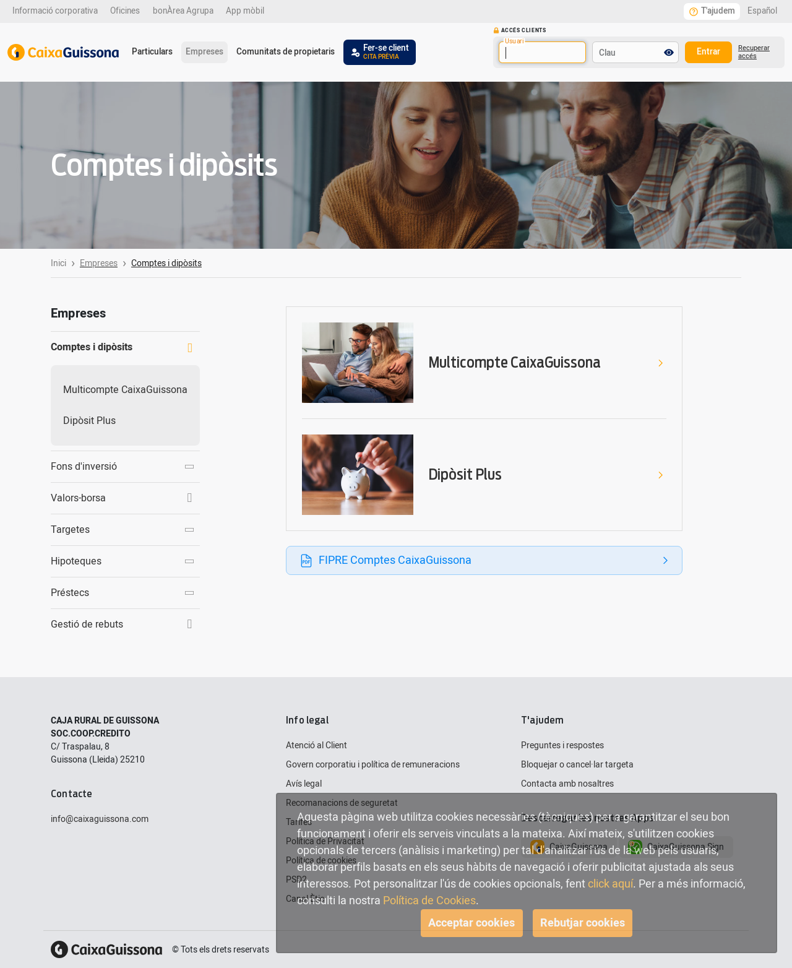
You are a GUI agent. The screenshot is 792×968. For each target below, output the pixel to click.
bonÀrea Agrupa (183, 11)
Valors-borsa (121, 498)
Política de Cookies (429, 900)
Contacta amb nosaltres (567, 783)
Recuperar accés (754, 52)
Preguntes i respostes (562, 745)
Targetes (123, 529)
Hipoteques (123, 561)
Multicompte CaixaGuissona (125, 389)
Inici (58, 263)
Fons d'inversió (123, 466)
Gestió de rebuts (121, 624)
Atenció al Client (316, 745)
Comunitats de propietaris (285, 52)
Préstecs (123, 593)
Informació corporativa (55, 11)
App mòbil (245, 11)
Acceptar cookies (471, 923)
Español (762, 11)
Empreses (204, 52)
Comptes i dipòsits (121, 347)
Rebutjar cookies (582, 923)
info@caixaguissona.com (99, 819)
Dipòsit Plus (89, 420)
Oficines (125, 11)
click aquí (610, 884)
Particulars (152, 52)
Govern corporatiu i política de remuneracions (373, 764)
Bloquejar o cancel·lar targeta (577, 764)
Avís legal (304, 783)
